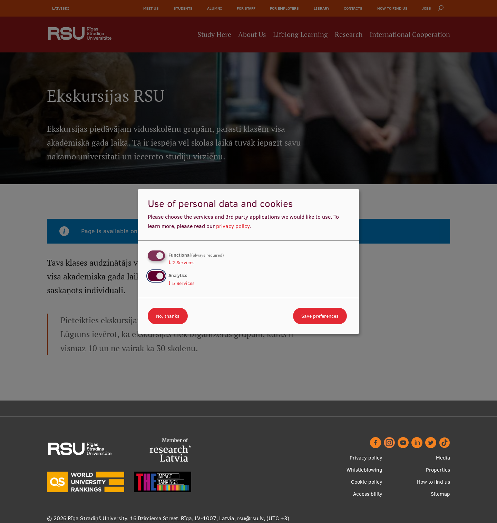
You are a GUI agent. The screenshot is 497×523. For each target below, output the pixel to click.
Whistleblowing (364, 469)
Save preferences (320, 316)
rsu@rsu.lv (250, 518)
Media (443, 457)
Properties (438, 469)
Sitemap (440, 493)
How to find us (433, 481)
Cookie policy (366, 481)
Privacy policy (366, 457)
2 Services (181, 262)
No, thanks (167, 316)
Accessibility (367, 493)
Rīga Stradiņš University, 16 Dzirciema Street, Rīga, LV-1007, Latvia (151, 518)
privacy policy (233, 226)
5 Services (181, 283)
